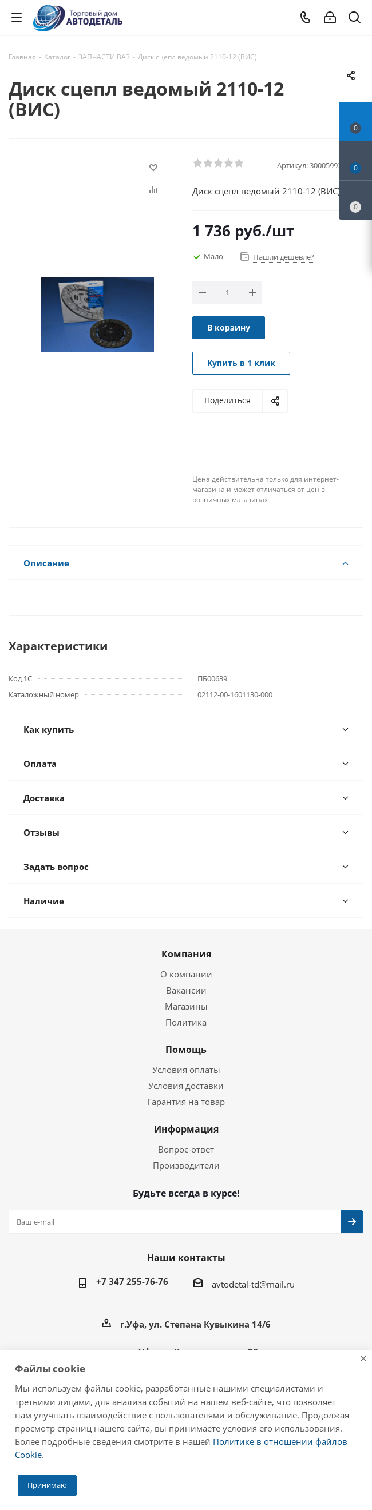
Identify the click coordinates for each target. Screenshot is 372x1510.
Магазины (186, 1006)
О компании (186, 974)
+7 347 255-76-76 (132, 1281)
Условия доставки (186, 1085)
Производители (186, 1165)
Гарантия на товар (186, 1101)
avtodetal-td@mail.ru (253, 1284)
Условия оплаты (186, 1069)
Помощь (186, 1049)
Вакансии (186, 990)
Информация (186, 1129)
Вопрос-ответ (186, 1149)
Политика (186, 1022)
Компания (186, 954)
